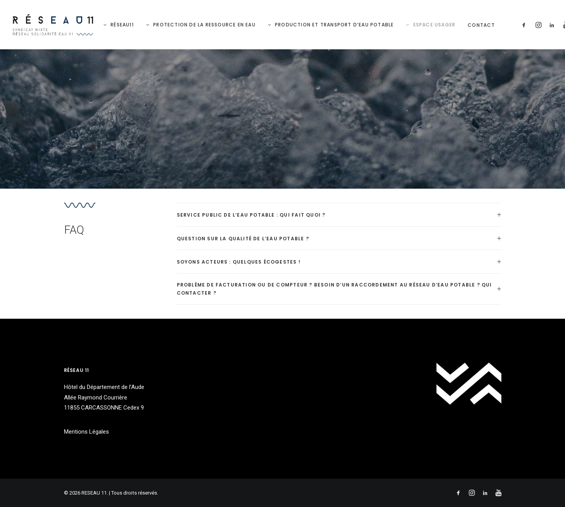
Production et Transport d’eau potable (334, 24)
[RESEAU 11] (53, 24)
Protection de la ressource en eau (204, 24)
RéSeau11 (122, 24)
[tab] (339, 215)
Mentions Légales (86, 431)
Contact (481, 25)
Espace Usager (434, 24)
